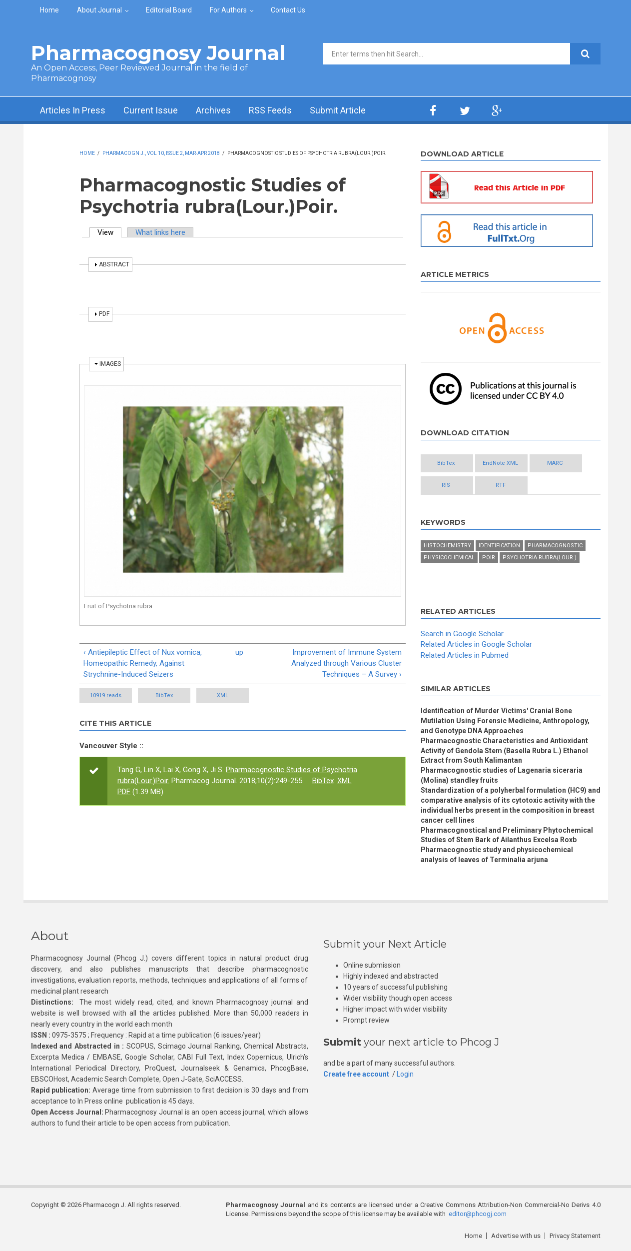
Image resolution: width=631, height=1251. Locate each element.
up (239, 652)
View (109, 232)
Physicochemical (449, 557)
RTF (501, 485)
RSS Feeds (270, 110)
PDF (123, 791)
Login (405, 1074)
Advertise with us (516, 1236)
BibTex (164, 695)
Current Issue (150, 110)
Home (49, 10)
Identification (499, 545)
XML (222, 695)
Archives (213, 110)
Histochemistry (447, 545)
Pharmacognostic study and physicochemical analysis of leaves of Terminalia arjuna (497, 855)
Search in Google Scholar (462, 633)
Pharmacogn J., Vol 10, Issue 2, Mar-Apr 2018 (161, 153)
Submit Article (338, 110)
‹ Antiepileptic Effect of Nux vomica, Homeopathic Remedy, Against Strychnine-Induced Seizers (142, 663)
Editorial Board (169, 10)
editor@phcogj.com (478, 1214)
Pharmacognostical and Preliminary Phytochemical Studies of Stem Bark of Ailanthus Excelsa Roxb (507, 835)
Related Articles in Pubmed (465, 655)
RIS (446, 485)
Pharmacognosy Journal (158, 52)
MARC (555, 463)
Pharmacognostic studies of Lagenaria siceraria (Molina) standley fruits (502, 775)
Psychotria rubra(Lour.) (540, 557)
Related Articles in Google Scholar (476, 644)
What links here (160, 232)
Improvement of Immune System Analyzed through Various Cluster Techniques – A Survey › (346, 663)
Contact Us (288, 10)
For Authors (228, 10)
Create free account (356, 1074)
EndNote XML (500, 463)
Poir (488, 557)
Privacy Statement (575, 1236)
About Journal (99, 10)
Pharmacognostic (555, 545)
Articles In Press (72, 110)
